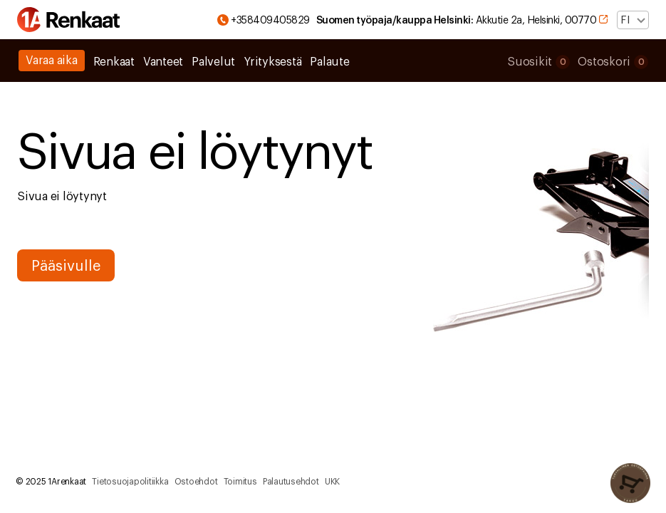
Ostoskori (613, 62)
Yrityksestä (272, 62)
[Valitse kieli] (633, 20)
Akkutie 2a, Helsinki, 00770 (467, 20)
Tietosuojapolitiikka (130, 481)
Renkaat (114, 62)
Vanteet (163, 62)
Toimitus (240, 481)
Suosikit (538, 62)
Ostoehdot (196, 481)
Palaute (329, 62)
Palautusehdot (291, 481)
